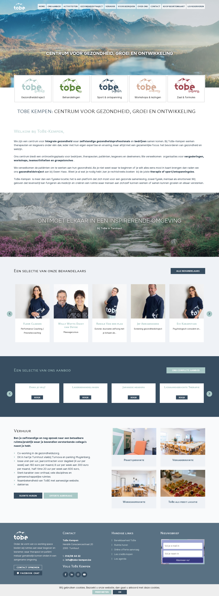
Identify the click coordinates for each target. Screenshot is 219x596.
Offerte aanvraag (60, 495)
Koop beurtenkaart (174, 6)
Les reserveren (196, 6)
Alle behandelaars (188, 270)
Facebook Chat (28, 573)
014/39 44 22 (72, 556)
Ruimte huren (28, 495)
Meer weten (102, 592)
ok (119, 592)
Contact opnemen (28, 567)
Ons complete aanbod (186, 370)
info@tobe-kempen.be (78, 559)
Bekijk (37, 397)
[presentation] (9, 314)
